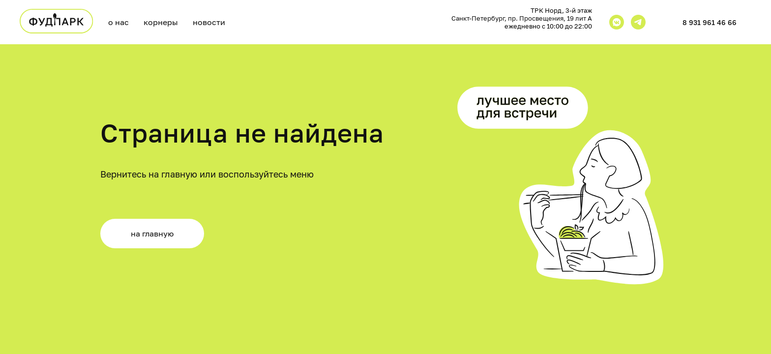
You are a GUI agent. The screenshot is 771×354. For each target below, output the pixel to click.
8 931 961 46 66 (709, 22)
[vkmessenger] (616, 22)
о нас (118, 22)
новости (209, 22)
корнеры (161, 22)
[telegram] (638, 22)
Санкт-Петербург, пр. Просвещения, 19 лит (519, 18)
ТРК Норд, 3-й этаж (561, 10)
